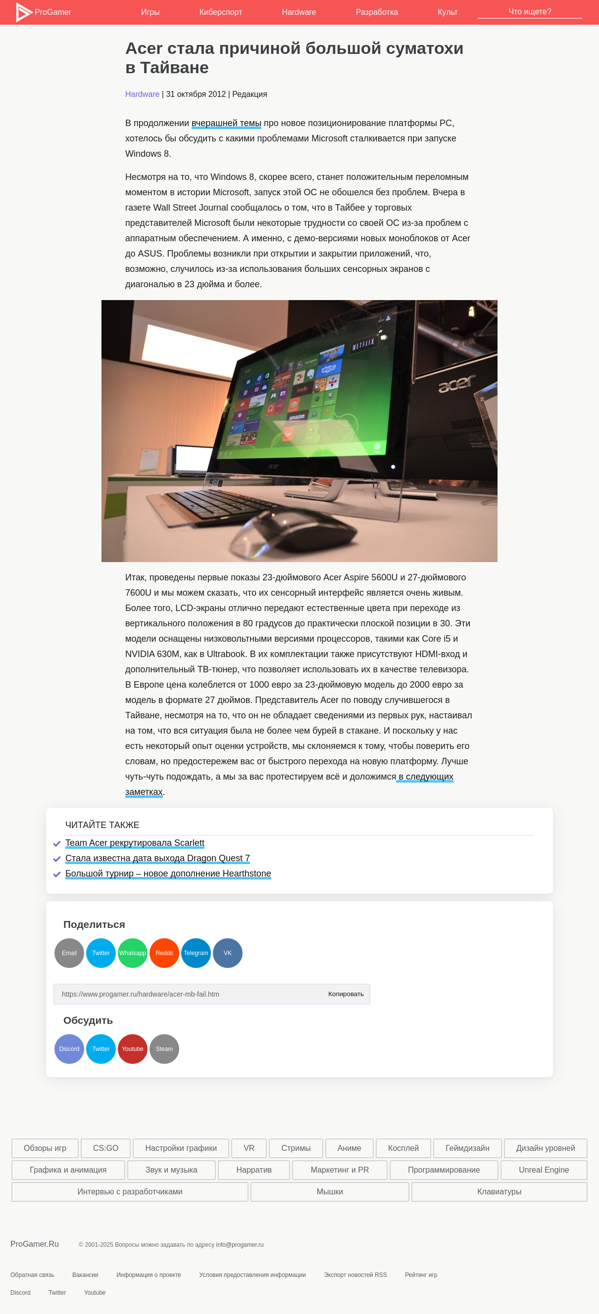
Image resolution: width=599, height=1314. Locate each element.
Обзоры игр (45, 1148)
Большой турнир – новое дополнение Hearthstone (168, 873)
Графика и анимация (68, 1170)
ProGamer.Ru (34, 1244)
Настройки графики (181, 1148)
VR (249, 1148)
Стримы (295, 1148)
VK (228, 953)
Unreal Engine (544, 1170)
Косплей (403, 1148)
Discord (69, 1049)
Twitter (100, 953)
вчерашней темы (226, 123)
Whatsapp (132, 953)
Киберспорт (221, 12)
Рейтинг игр (421, 1274)
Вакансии (85, 1274)
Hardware (299, 12)
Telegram (196, 953)
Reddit (164, 953)
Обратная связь (32, 1274)
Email (69, 953)
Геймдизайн (468, 1148)
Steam (164, 1049)
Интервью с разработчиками (129, 1191)
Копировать (346, 991)
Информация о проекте (148, 1274)
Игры (150, 12)
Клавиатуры (499, 1191)
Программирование (444, 1170)
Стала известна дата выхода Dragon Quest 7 (157, 858)
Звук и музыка (172, 1170)
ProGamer (43, 12)
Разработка (377, 12)
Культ (448, 12)
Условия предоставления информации (252, 1274)
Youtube (133, 1049)
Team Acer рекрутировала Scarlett (134, 843)
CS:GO (106, 1148)
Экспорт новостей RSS (355, 1274)
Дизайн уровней (545, 1148)
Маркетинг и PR (340, 1170)
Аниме (349, 1148)
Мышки (330, 1191)
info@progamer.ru (240, 1244)
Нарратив (254, 1170)
